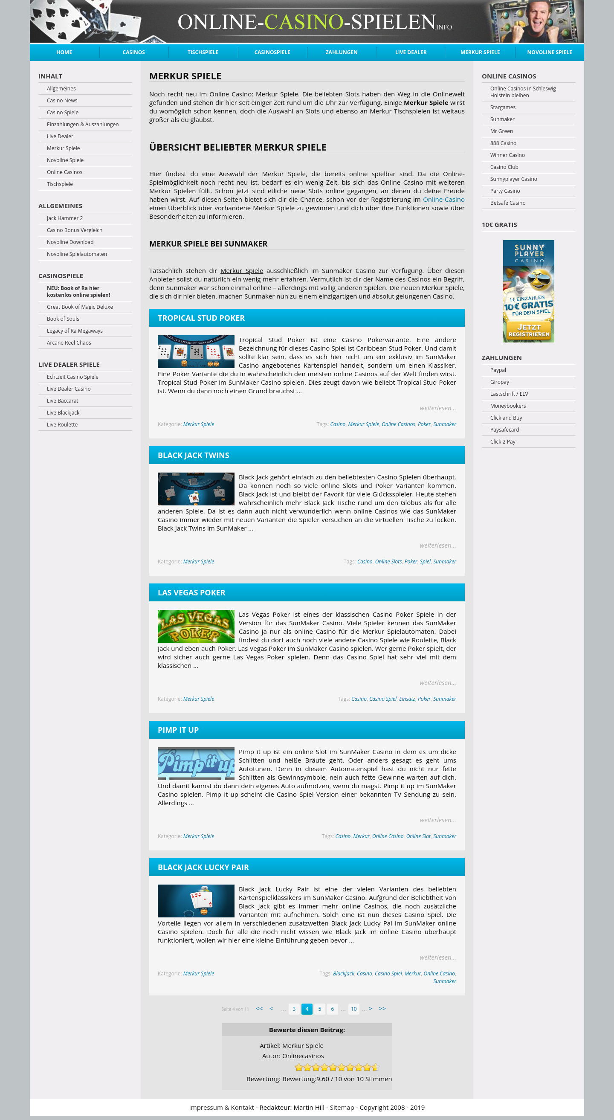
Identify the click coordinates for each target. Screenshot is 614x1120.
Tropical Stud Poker (201, 318)
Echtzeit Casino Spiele (72, 377)
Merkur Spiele (480, 52)
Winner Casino (507, 155)
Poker (424, 424)
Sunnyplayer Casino (513, 179)
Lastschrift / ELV (509, 394)
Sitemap (342, 1107)
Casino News (62, 100)
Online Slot (418, 836)
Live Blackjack (63, 412)
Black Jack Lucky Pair (203, 867)
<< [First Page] (259, 1008)
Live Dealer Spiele (69, 364)
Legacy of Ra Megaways (75, 331)
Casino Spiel (383, 698)
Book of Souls (63, 319)
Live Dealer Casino (69, 389)
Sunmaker (444, 424)
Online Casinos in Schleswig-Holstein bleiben (524, 92)
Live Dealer (411, 52)
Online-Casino (444, 199)
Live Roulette (62, 424)
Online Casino (387, 836)
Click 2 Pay (503, 441)
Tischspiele (203, 52)
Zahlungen (342, 52)
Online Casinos (398, 424)
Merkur (361, 836)
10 (354, 1009)
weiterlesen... (438, 407)
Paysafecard (504, 430)
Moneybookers (508, 406)
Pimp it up (178, 730)
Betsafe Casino (508, 203)
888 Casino (503, 143)
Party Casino (505, 191)
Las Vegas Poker (192, 592)
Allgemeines (61, 88)
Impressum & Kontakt (221, 1107)
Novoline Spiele (549, 52)
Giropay (499, 382)
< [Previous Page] (271, 1008)
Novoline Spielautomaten (77, 254)
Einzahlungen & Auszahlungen (83, 124)
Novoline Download (70, 242)
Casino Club (504, 167)
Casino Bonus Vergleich (74, 230)
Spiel (425, 561)
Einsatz (407, 698)
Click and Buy (506, 418)
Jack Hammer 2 (65, 218)
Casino (338, 424)
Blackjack (343, 973)
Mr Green (501, 131)
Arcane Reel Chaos (69, 342)
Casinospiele (272, 52)
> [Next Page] (371, 1008)
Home (64, 52)
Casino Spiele (62, 112)
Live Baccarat (62, 401)
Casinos (134, 52)
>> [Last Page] (382, 1008)
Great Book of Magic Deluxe (80, 307)
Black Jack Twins (193, 455)
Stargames (503, 107)
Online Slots (388, 561)
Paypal (498, 370)
